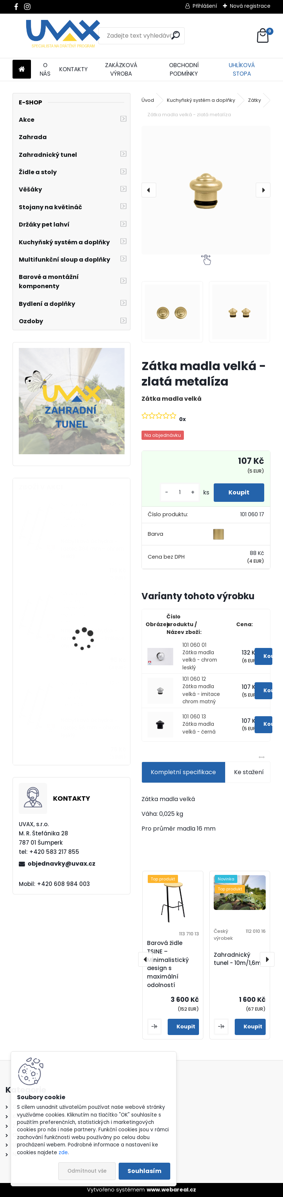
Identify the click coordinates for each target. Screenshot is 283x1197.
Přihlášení (205, 6)
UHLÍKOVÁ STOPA (242, 69)
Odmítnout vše (86, 1170)
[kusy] (180, 492)
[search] (175, 35)
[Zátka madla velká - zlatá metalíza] (206, 190)
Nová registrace (250, 6)
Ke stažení (249, 772)
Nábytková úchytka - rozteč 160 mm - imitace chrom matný (92, 638)
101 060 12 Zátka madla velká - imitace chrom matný (201, 690)
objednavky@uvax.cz (61, 863)
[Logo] (63, 35)
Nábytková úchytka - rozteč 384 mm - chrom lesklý (92, 549)
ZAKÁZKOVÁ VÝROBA (121, 69)
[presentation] (149, 190)
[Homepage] (22, 69)
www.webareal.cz (171, 1189)
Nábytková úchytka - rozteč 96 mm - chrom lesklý (90, 728)
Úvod (148, 100)
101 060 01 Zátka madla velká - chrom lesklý (199, 656)
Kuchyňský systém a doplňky (201, 100)
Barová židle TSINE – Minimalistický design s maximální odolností (168, 964)
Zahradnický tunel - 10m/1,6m (237, 959)
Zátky (254, 100)
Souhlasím (144, 1171)
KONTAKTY (73, 69)
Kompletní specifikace (183, 772)
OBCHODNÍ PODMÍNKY (184, 69)
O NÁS (45, 69)
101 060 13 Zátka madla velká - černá (199, 724)
